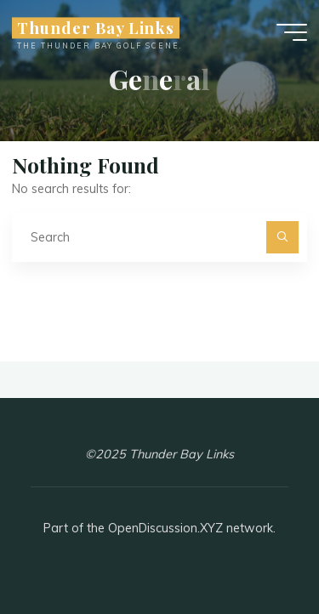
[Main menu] (291, 32)
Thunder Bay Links (95, 27)
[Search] (282, 237)
